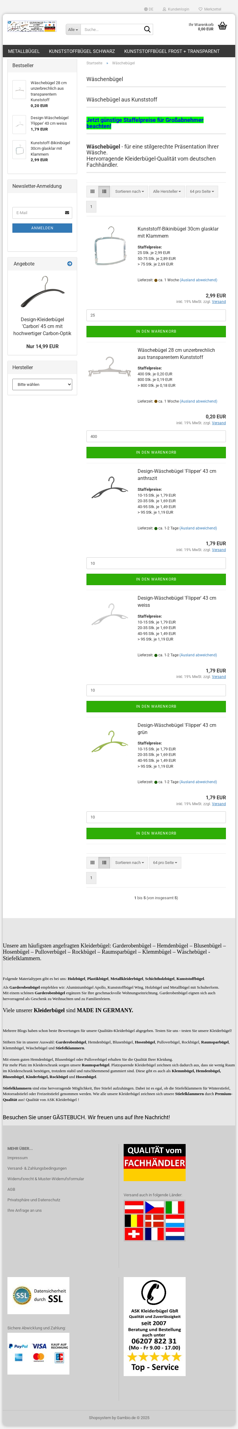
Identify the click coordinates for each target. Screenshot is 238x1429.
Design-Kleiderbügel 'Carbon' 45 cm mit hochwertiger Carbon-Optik (42, 330)
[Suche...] (73, 29)
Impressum (17, 1161)
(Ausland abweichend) (198, 283)
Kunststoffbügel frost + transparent (172, 51)
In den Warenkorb (156, 334)
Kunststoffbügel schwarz (82, 51)
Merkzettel (210, 9)
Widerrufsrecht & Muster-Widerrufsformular (45, 1182)
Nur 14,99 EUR (42, 349)
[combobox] (129, 195)
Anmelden (42, 231)
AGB (11, 1192)
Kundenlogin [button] (176, 9)
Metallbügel (24, 51)
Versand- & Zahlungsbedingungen (37, 1171)
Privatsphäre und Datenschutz (33, 1203)
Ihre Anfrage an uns (24, 1213)
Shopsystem (100, 1420)
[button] (148, 9)
